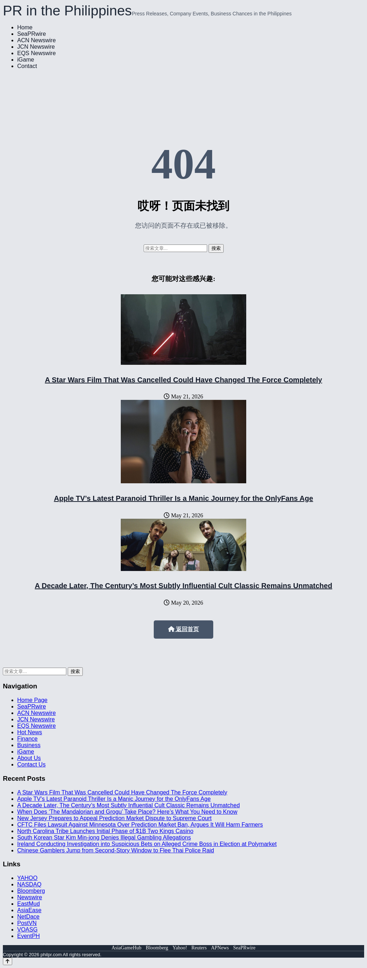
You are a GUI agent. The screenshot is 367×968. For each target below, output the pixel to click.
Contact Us (31, 764)
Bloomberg (31, 891)
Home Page (32, 700)
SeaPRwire (31, 34)
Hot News (29, 732)
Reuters (199, 947)
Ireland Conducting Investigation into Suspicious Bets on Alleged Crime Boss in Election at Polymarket (147, 844)
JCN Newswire (36, 47)
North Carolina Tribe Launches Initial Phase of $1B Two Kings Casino (105, 831)
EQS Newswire (36, 53)
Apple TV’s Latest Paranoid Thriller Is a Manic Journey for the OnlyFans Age (183, 498)
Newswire (29, 897)
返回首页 (183, 629)
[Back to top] (7, 961)
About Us (29, 758)
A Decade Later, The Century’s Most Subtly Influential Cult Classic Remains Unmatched (183, 586)
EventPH (28, 936)
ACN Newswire (36, 40)
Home (25, 27)
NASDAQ (29, 884)
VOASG (27, 929)
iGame (25, 60)
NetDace (28, 917)
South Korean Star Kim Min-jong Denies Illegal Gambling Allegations (104, 837)
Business (28, 745)
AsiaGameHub (126, 947)
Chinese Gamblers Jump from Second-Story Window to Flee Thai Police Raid (115, 850)
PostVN (27, 923)
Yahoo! (179, 947)
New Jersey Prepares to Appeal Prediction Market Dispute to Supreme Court (114, 818)
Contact (27, 66)
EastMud (28, 904)
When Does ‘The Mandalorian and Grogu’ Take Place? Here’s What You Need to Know (127, 812)
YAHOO (27, 878)
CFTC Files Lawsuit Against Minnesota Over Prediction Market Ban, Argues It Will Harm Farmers (140, 825)
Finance (27, 739)
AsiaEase (29, 910)
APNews (220, 947)
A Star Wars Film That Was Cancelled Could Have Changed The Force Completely (183, 380)
